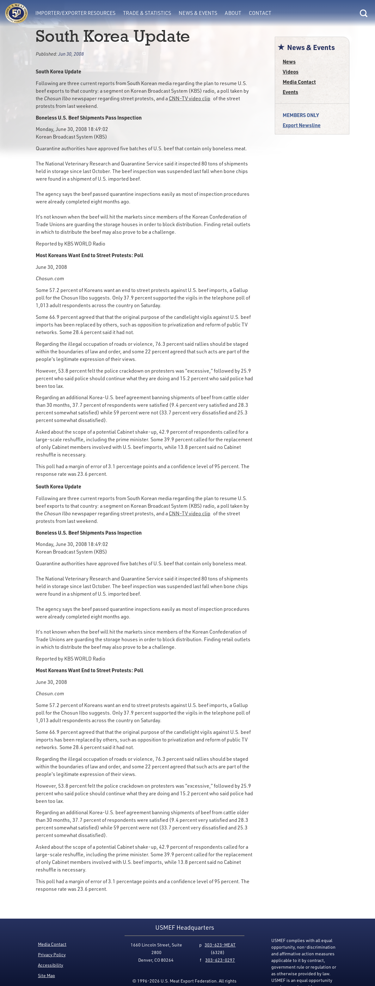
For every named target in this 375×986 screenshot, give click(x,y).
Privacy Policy (52, 954)
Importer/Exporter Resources (75, 13)
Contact (260, 13)
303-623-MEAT (220, 944)
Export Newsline (302, 125)
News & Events (198, 13)
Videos (290, 71)
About (233, 13)
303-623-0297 (220, 960)
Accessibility (50, 965)
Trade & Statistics (147, 13)
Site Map (46, 975)
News (289, 61)
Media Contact (299, 81)
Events (290, 92)
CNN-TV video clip (189, 98)
